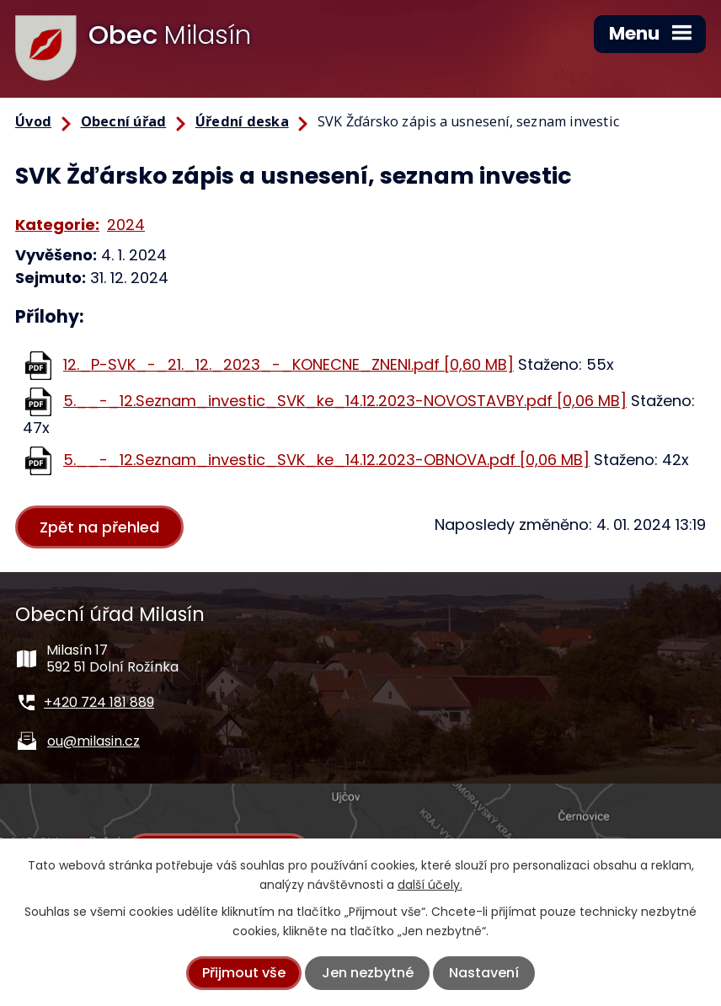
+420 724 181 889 (99, 702)
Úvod (33, 121)
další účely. (430, 884)
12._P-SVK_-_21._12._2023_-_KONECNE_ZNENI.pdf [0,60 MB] (288, 364)
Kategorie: (57, 224)
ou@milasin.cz (93, 741)
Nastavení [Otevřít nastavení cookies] (484, 972)
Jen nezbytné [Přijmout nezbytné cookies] (368, 972)
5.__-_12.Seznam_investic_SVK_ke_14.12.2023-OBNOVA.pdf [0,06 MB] (326, 459)
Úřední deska (242, 121)
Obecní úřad (124, 121)
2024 (126, 224)
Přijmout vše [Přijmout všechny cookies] (244, 972)
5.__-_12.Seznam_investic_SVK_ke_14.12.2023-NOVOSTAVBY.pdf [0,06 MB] (345, 400)
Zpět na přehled (100, 527)
